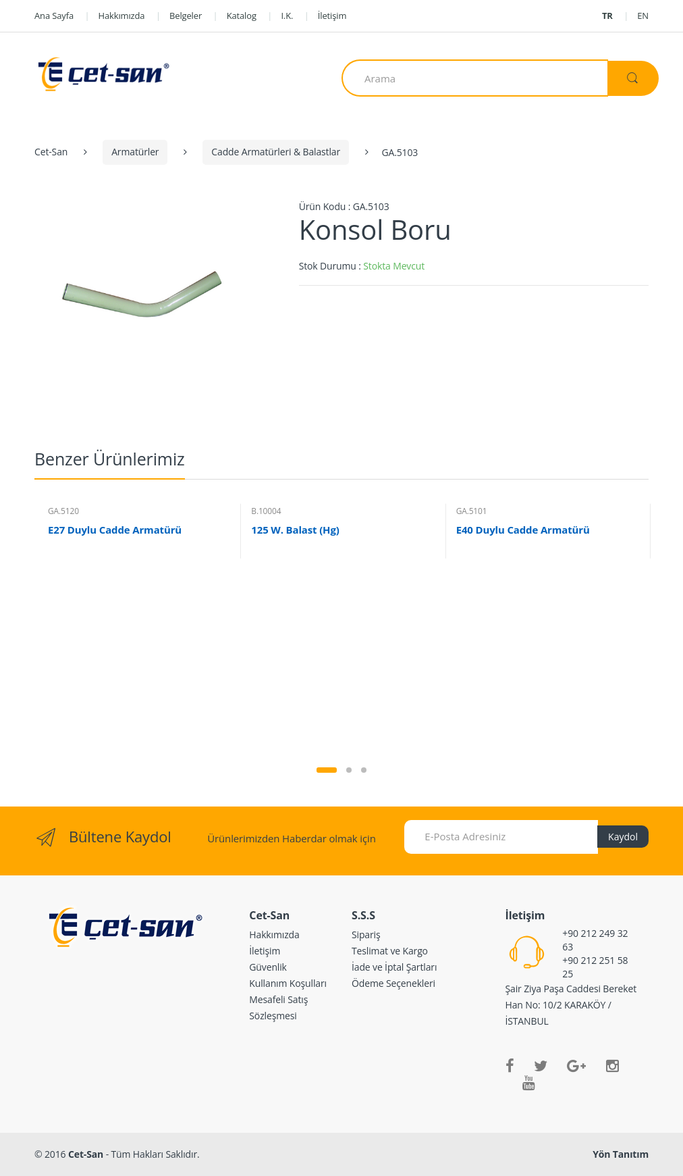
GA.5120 (63, 511)
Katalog (241, 15)
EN (643, 15)
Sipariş (366, 934)
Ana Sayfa (54, 15)
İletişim (332, 15)
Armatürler (135, 151)
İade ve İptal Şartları (394, 967)
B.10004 (266, 511)
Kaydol (623, 836)
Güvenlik (268, 967)
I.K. (287, 15)
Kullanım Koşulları (288, 983)
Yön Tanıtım (621, 1154)
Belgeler (185, 15)
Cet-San (50, 151)
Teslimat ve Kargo (390, 950)
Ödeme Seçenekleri (393, 983)
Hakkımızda (122, 15)
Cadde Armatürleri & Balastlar (275, 151)
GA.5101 (471, 511)
